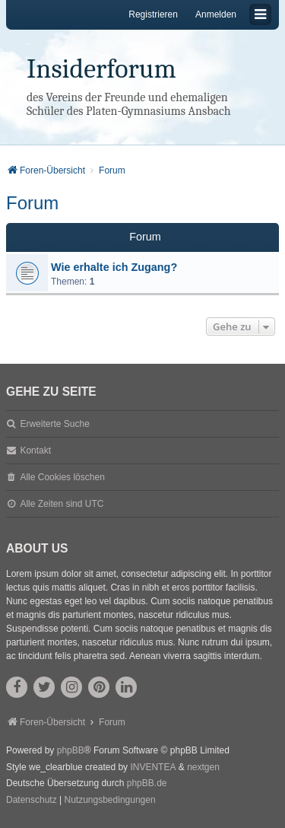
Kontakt (35, 450)
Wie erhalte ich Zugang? (114, 267)
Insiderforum (101, 68)
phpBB (70, 750)
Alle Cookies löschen (62, 477)
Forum (32, 203)
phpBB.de (147, 783)
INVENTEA (153, 767)
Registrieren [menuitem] (153, 14)
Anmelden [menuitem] (215, 14)
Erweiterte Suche (54, 424)
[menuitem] (31, 800)
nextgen (203, 767)
